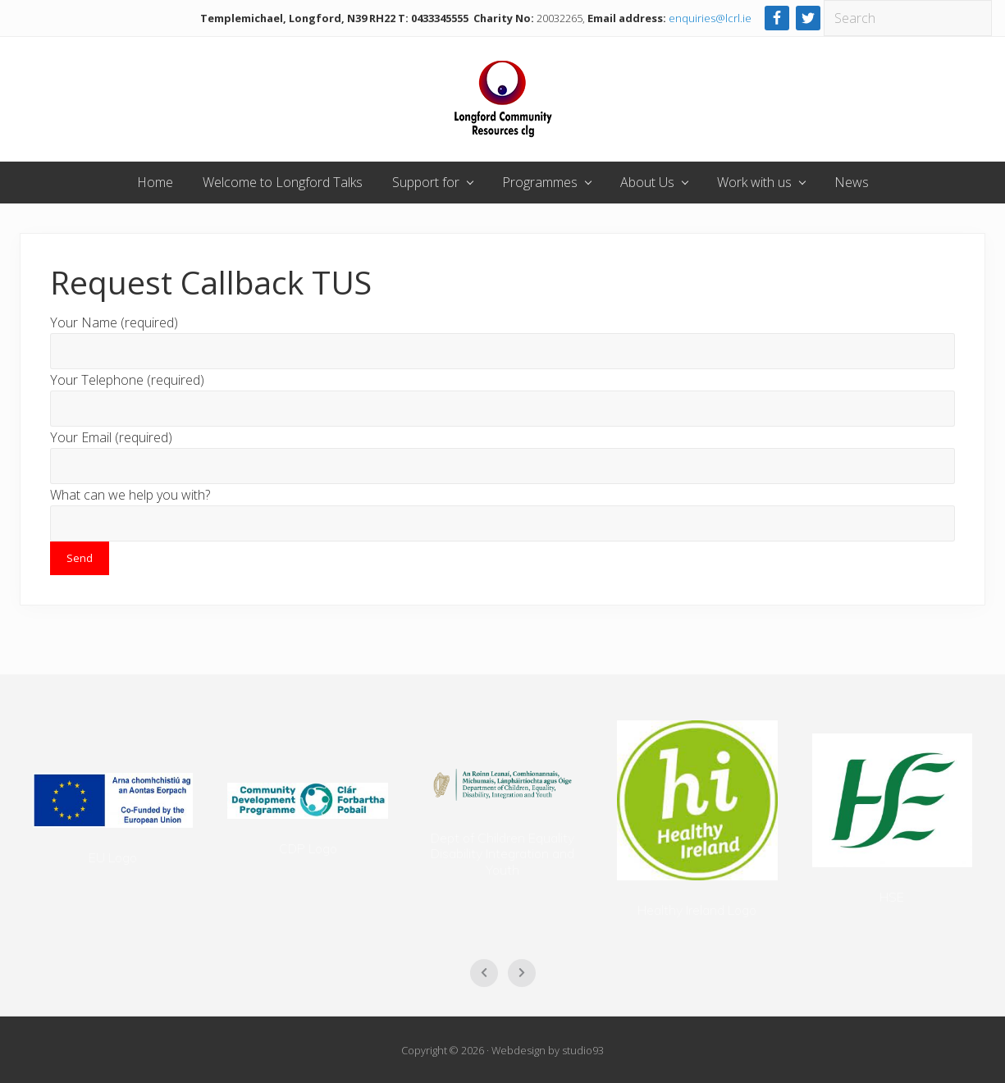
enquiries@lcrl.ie (710, 18)
